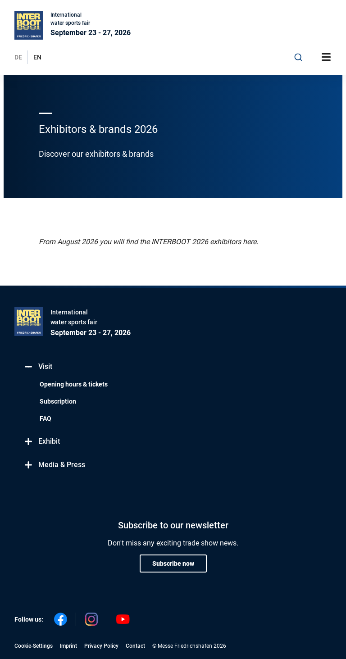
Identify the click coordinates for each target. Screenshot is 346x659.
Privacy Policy (101, 646)
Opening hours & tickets (74, 384)
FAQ (45, 418)
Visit (37, 367)
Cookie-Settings (33, 646)
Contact (135, 646)
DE (18, 57)
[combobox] (298, 57)
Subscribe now (173, 563)
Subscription (58, 401)
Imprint (68, 646)
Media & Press (54, 465)
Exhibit (41, 441)
